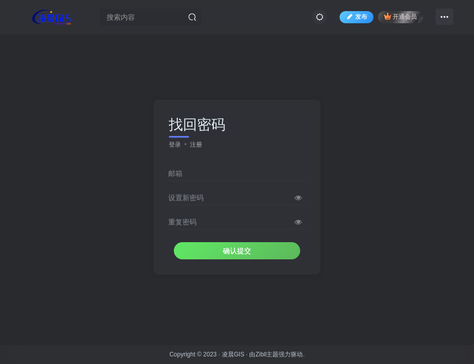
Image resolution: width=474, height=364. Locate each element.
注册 (196, 144)
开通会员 (400, 16)
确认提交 (237, 251)
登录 (175, 144)
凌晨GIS (233, 354)
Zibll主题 (266, 354)
